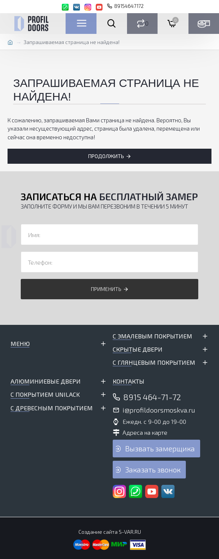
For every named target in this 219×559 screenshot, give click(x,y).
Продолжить (106, 156)
